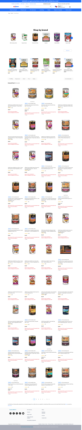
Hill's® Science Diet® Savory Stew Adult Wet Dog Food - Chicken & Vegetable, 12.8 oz (32, 262)
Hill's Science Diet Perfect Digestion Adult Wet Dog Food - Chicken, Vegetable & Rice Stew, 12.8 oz (48, 231)
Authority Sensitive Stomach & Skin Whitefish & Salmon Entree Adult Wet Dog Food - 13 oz (15, 353)
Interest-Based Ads (58, 424)
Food (12, 13)
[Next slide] (71, 38)
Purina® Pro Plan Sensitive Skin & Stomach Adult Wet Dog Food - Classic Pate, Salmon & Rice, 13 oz (32, 137)
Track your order (33, 3)
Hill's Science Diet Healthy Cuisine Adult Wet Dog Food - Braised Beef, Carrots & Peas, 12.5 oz (65, 293)
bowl (66, 404)
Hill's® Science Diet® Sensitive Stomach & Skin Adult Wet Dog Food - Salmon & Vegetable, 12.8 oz (32, 168)
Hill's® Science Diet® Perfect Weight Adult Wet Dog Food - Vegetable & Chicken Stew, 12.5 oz (65, 106)
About (43, 409)
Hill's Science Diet (13, 42)
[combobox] (38, 6)
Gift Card (22, 3)
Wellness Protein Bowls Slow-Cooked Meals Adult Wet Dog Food (46, 70)
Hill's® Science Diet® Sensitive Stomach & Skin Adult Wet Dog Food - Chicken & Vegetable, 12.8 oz (65, 231)
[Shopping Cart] (71, 7)
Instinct (46, 42)
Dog (9, 13)
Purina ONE (68, 42)
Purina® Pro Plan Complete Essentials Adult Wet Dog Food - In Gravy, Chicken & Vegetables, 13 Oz (15, 199)
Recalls (40, 424)
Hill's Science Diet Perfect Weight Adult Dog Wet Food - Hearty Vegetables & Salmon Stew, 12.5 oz (15, 322)
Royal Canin (24, 42)
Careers (28, 412)
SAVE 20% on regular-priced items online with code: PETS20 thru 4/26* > (40, 1)
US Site (43, 415)
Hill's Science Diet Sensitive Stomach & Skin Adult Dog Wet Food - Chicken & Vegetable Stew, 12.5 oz (15, 137)
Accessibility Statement (31, 420)
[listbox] (40, 38)
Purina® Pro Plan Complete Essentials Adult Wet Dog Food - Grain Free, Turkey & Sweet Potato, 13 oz (48, 199)
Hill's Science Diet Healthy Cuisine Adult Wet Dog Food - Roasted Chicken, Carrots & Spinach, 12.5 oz (48, 293)
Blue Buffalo (57, 42)
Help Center (29, 414)
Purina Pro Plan (35, 42)
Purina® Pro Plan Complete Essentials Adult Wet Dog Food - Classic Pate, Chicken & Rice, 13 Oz (65, 168)
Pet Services (29, 409)
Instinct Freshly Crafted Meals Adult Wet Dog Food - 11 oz (23, 70)
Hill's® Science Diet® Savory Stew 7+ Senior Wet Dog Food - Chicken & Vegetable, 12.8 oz (15, 262)
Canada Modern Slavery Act (68, 424)
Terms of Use (44, 424)
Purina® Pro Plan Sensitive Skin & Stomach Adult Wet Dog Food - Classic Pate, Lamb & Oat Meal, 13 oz (32, 353)
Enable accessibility (15, 3)
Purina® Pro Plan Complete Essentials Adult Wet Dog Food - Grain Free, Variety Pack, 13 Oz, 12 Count (65, 262)
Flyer (27, 3)
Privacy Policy (51, 424)
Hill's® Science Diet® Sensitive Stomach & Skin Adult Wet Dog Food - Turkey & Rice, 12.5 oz (15, 106)
